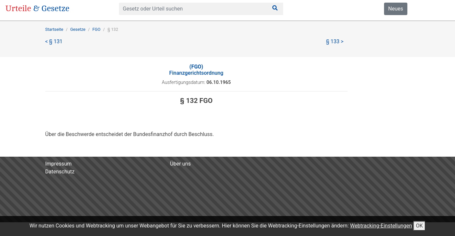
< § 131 (54, 41)
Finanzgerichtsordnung (196, 70)
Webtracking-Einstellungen (381, 226)
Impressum (58, 164)
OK (419, 226)
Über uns (180, 164)
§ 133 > (335, 41)
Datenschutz (60, 171)
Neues (395, 9)
